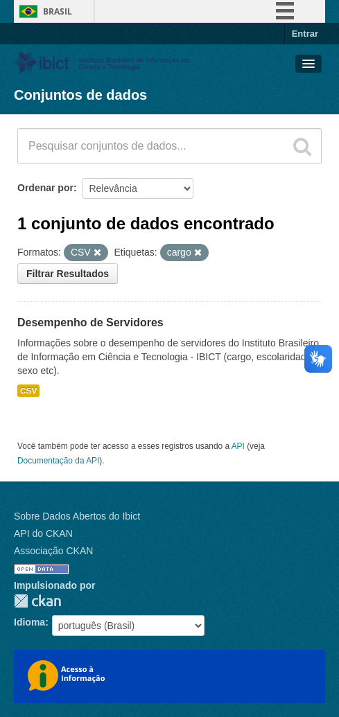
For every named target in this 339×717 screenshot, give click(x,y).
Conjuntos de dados (80, 95)
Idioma (29, 622)
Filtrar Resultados (67, 273)
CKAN (37, 601)
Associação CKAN (53, 550)
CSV (28, 391)
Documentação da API (58, 461)
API (238, 446)
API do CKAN (43, 533)
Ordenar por (45, 187)
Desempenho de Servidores (90, 322)
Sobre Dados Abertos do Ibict (77, 516)
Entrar (305, 33)
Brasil (57, 11)
